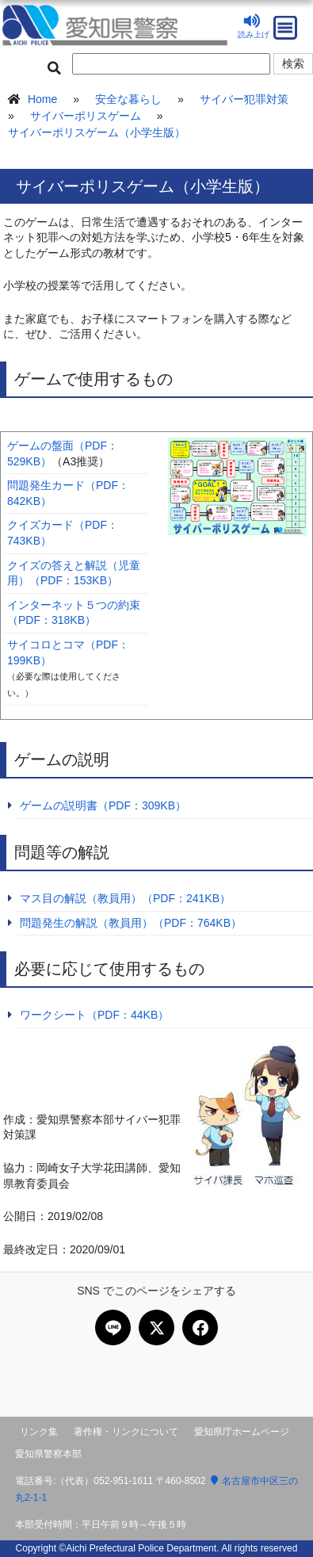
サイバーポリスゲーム (85, 115)
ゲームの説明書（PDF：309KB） (103, 805)
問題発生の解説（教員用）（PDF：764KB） (131, 922)
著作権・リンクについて (126, 1431)
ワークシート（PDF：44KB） (94, 1014)
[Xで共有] (156, 1327)
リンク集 (39, 1431)
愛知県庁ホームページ (241, 1431)
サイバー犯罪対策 (244, 99)
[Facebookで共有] (200, 1327)
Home (42, 99)
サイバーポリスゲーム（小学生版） (96, 132)
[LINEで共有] (113, 1327)
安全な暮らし (128, 99)
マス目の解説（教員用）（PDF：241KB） (125, 898)
